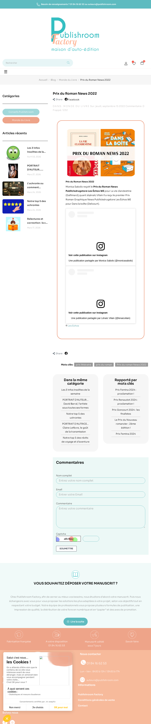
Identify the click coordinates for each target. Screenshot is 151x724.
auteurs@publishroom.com (102, 4)
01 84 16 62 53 (77, 4)
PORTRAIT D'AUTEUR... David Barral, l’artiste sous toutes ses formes (35, 168)
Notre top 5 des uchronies (36, 203)
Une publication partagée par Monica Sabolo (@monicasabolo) (101, 260)
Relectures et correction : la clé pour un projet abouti (37, 221)
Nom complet (64, 475)
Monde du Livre (76, 106)
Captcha (61, 533)
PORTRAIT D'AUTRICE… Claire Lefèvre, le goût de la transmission (75, 427)
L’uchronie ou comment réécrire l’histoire (35, 185)
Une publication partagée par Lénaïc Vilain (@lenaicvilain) (100, 318)
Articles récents (14, 133)
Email (59, 489)
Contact (83, 705)
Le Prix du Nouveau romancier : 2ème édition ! (126, 423)
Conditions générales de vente (96, 700)
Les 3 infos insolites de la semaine (35, 150)
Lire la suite (75, 621)
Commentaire (64, 503)
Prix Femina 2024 (126, 433)
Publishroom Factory (90, 694)
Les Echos (73, 325)
